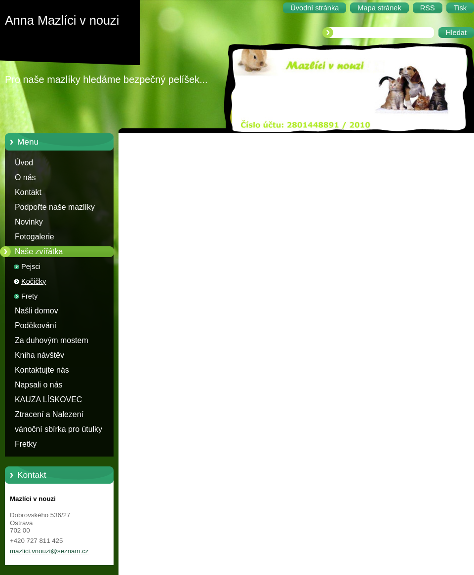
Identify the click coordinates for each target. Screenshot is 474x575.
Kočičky (33, 281)
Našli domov (36, 311)
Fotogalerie (34, 236)
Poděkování (35, 325)
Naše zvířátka (39, 251)
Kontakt (28, 192)
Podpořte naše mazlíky (55, 207)
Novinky (29, 222)
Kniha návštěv (39, 355)
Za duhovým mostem (51, 340)
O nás (25, 177)
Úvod (24, 162)
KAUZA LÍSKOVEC (48, 399)
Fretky (26, 444)
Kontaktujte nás (42, 370)
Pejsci (30, 266)
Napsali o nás (38, 385)
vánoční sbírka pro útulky (58, 429)
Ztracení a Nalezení (49, 414)
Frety (29, 296)
